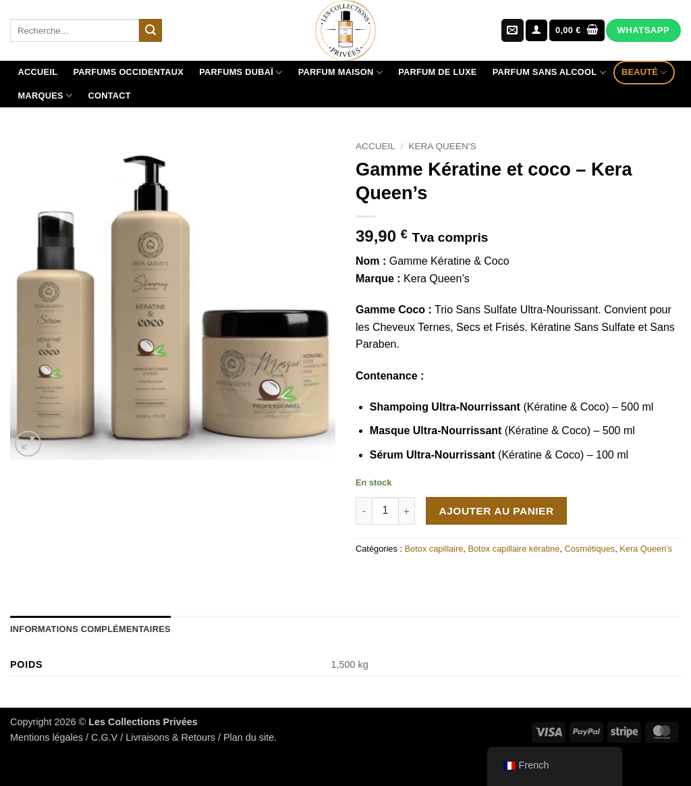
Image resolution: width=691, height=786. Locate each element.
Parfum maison (340, 72)
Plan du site (248, 737)
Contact (109, 95)
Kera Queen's (442, 146)
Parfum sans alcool (549, 72)
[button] (536, 31)
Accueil (38, 72)
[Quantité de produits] (385, 510)
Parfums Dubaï (240, 72)
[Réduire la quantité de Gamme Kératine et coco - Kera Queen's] (364, 510)
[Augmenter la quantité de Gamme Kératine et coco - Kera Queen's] (407, 510)
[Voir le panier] (577, 31)
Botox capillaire (434, 549)
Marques (45, 95)
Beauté (644, 72)
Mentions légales (46, 737)
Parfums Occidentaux (128, 72)
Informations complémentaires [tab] (90, 629)
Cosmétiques (589, 549)
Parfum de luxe (437, 72)
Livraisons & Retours (170, 737)
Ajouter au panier (496, 511)
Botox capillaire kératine (513, 549)
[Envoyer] (150, 30)
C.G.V (104, 737)
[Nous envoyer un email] (512, 30)
